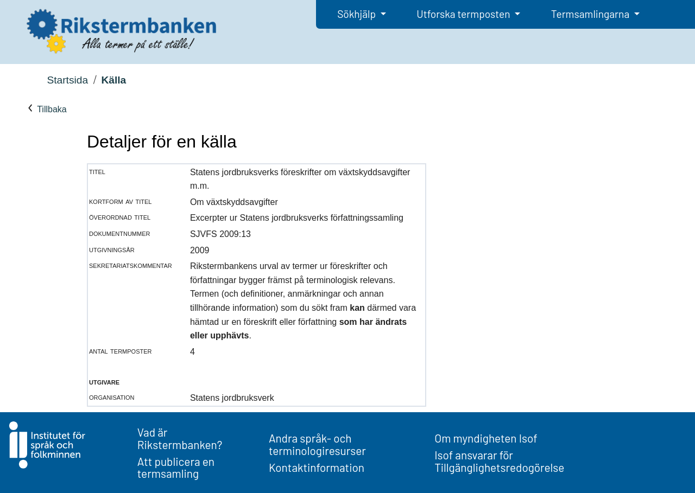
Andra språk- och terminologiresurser (317, 444)
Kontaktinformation (316, 467)
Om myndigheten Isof (485, 438)
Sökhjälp (357, 14)
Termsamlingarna (591, 14)
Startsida (67, 80)
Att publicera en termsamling (175, 467)
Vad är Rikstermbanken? (180, 438)
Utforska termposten (464, 14)
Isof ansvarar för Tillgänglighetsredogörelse (499, 461)
